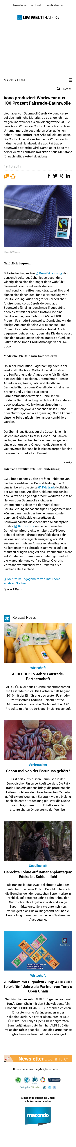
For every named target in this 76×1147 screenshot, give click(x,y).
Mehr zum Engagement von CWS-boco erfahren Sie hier (32, 581)
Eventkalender (54, 5)
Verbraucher (38, 765)
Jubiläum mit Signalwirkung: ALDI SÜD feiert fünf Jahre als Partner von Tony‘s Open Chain (38, 986)
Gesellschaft (38, 866)
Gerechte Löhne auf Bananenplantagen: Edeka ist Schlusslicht (38, 874)
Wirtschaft (38, 668)
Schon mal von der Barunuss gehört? (38, 771)
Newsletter (20, 5)
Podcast (35, 5)
